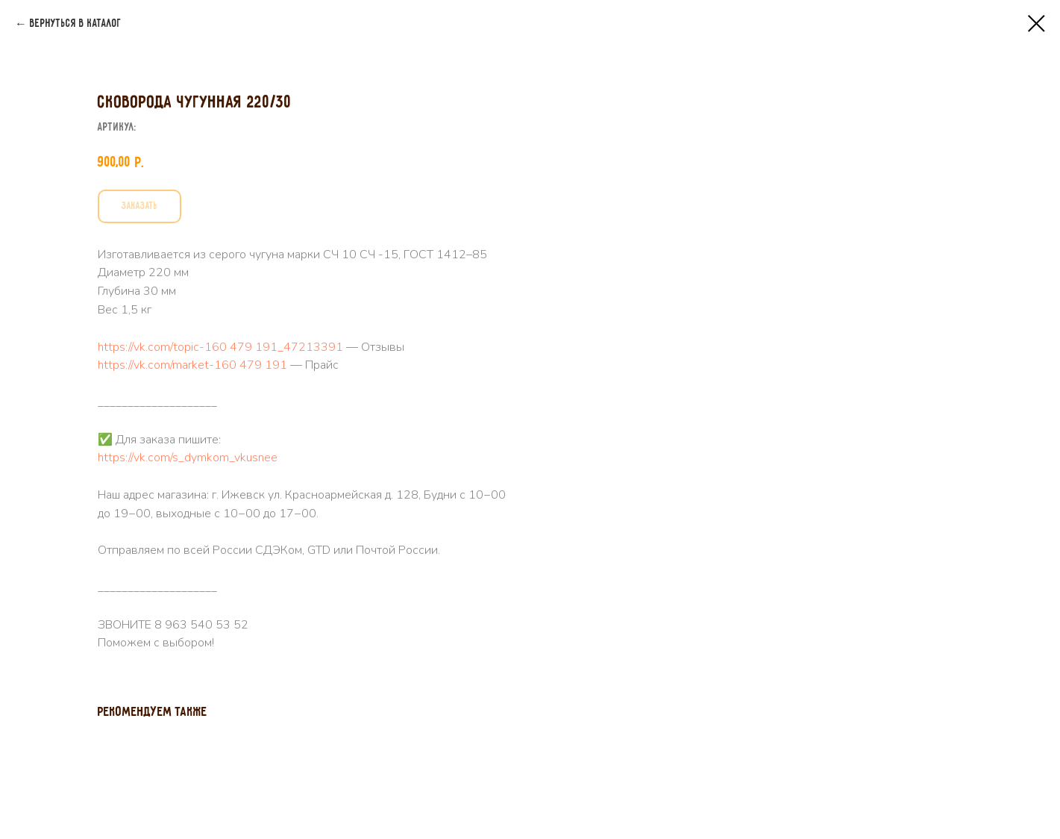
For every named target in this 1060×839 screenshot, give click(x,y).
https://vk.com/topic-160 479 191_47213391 (668, 347)
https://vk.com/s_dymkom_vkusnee (635, 457)
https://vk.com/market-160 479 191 (640, 365)
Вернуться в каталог (76, 24)
